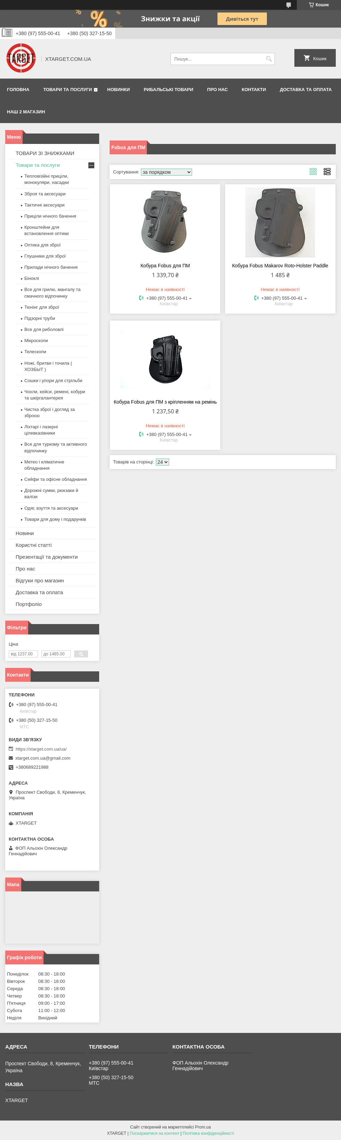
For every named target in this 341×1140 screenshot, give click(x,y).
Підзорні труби (39, 318)
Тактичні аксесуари (44, 205)
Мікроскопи (36, 340)
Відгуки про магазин (40, 580)
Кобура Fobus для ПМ (165, 265)
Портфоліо (29, 604)
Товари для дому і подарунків (55, 519)
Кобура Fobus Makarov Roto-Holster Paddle (280, 265)
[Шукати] (269, 59)
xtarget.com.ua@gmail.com (42, 758)
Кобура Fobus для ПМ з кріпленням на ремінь (165, 402)
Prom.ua (203, 1127)
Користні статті (33, 545)
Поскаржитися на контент (154, 1133)
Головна (18, 89)
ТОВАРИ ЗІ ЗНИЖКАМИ (45, 153)
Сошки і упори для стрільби (53, 380)
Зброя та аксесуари (44, 193)
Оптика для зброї (42, 245)
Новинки (118, 89)
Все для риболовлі (44, 329)
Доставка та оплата (306, 89)
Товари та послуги (67, 89)
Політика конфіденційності (208, 1133)
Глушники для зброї (45, 256)
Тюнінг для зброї (41, 307)
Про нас (217, 89)
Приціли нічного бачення (50, 216)
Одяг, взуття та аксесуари (51, 508)
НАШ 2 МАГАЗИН (26, 111)
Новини (25, 533)
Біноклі (31, 278)
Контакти (254, 89)
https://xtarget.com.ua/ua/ (41, 749)
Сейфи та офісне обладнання (55, 479)
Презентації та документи (47, 557)
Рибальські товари (168, 89)
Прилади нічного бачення (51, 267)
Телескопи (35, 351)
